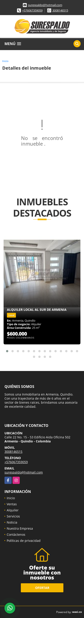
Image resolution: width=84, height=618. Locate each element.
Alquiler (13, 510)
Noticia (12, 522)
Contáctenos (16, 534)
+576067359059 (32, 10)
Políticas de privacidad (24, 540)
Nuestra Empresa (20, 528)
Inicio (5, 61)
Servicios (13, 516)
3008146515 (60, 10)
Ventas (12, 504)
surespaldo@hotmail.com (45, 5)
